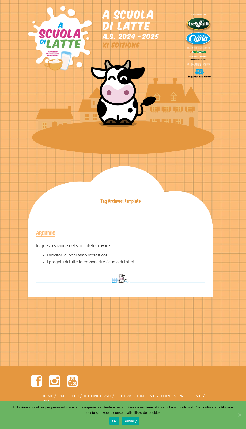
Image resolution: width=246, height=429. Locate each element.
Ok (114, 421)
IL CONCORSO (97, 396)
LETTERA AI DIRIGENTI (136, 396)
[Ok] (239, 415)
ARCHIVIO (45, 233)
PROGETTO (68, 396)
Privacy (131, 421)
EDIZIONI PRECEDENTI (181, 396)
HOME (47, 396)
